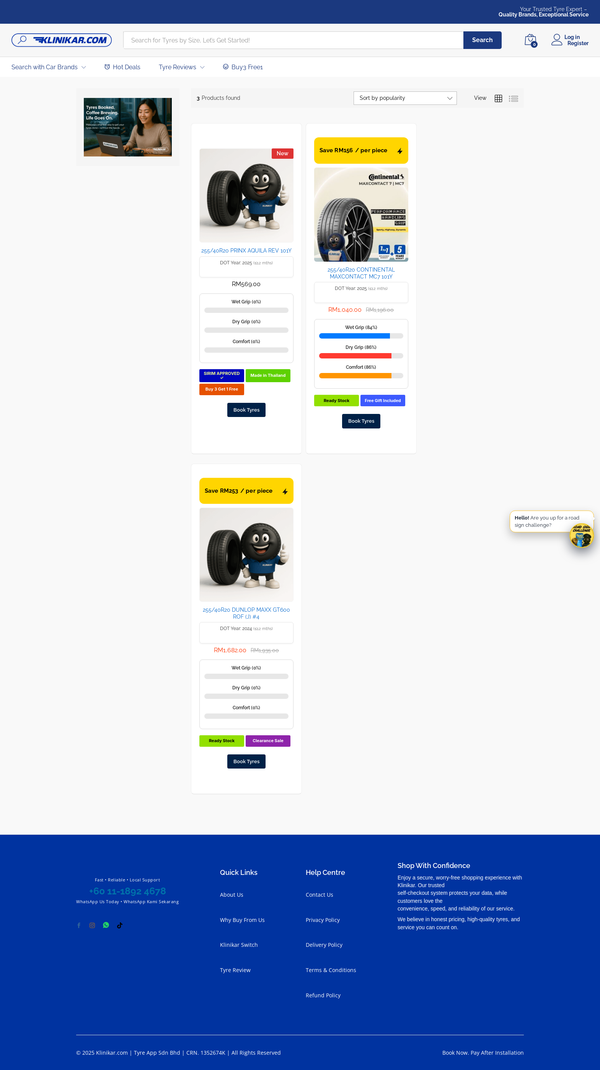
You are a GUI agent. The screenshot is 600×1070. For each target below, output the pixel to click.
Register (578, 43)
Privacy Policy (323, 919)
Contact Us (319, 894)
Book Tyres (246, 410)
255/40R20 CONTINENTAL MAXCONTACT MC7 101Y (361, 273)
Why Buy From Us (242, 919)
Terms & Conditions (331, 970)
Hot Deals (122, 67)
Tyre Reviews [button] (177, 67)
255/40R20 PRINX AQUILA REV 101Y (246, 251)
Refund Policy (323, 995)
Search (482, 40)
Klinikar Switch (239, 944)
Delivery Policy (324, 944)
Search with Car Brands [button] (44, 67)
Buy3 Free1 (243, 67)
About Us (231, 894)
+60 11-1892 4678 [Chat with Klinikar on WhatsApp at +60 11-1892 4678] (127, 891)
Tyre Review (235, 970)
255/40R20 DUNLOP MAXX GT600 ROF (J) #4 (246, 613)
